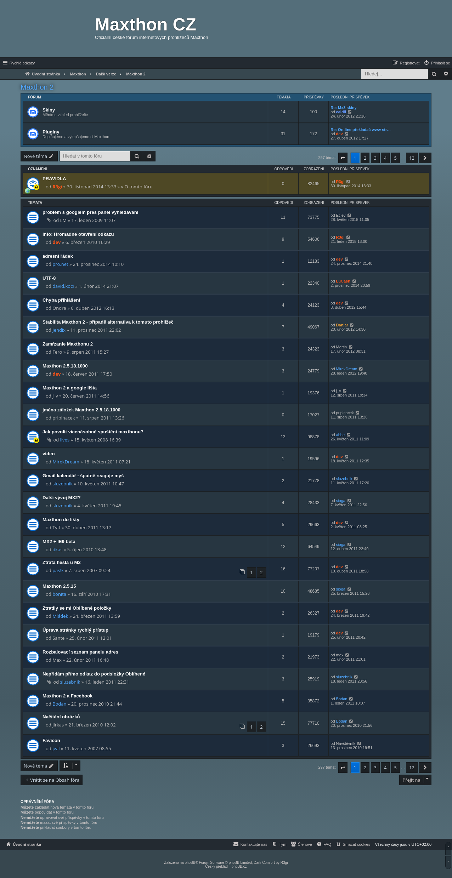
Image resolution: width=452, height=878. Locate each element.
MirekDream (346, 369)
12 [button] (411, 158)
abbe (340, 435)
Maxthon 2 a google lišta (70, 387)
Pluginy (51, 132)
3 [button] (375, 158)
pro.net (60, 264)
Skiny (49, 110)
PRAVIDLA (54, 178)
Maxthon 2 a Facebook (67, 696)
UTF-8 (49, 278)
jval (56, 748)
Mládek (60, 616)
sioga (340, 500)
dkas (57, 549)
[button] (343, 158)
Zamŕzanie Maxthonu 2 (68, 344)
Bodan (59, 704)
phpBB (190, 863)
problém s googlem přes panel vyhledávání (90, 212)
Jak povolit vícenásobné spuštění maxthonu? (93, 431)
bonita (59, 594)
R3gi (57, 186)
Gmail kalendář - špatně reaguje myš (83, 475)
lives (65, 440)
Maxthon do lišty (61, 519)
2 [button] (365, 158)
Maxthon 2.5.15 (59, 586)
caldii (341, 112)
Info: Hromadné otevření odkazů (78, 234)
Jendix (59, 330)
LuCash (343, 281)
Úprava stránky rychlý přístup (75, 630)
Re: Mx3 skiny (343, 108)
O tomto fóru (138, 186)
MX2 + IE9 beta (59, 541)
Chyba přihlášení (61, 300)
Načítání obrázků (61, 716)
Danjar (342, 325)
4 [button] (385, 158)
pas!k (58, 570)
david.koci (63, 286)
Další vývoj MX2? (62, 497)
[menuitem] (437, 63)
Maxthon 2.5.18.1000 (65, 366)
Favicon (51, 740)
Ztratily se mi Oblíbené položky (77, 608)
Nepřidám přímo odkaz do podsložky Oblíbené (94, 674)
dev (339, 134)
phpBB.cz (239, 866)
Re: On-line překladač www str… (360, 129)
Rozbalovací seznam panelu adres (80, 652)
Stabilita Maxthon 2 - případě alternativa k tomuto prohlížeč (108, 322)
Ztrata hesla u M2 (62, 562)
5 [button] (395, 158)
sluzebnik (62, 483)
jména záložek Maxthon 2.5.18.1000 (81, 409)
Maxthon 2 (37, 87)
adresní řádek (58, 256)
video (49, 453)
